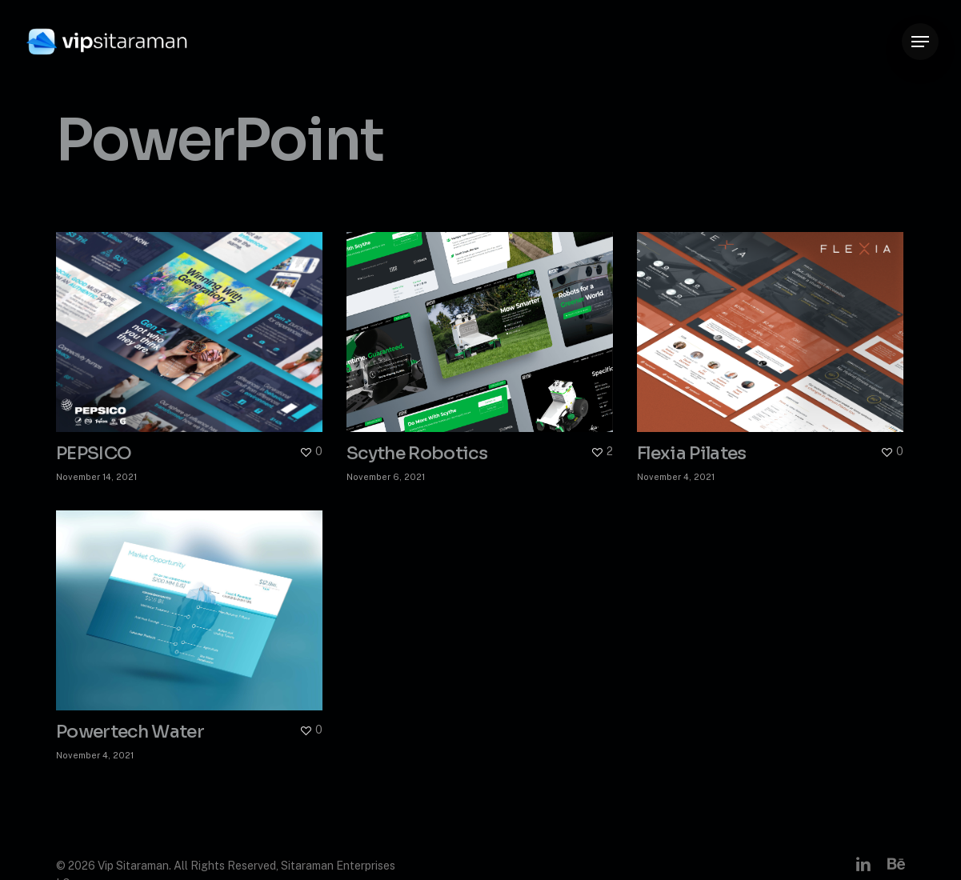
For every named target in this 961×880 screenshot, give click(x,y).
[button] (920, 42)
